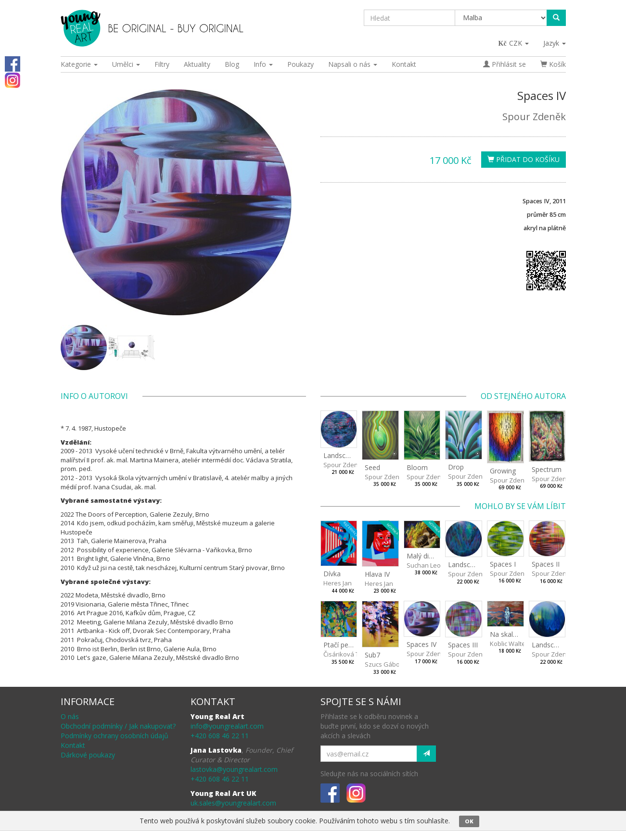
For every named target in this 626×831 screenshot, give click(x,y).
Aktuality (197, 64)
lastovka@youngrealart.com (234, 769)
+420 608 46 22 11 (220, 735)
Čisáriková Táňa (346, 654)
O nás (70, 716)
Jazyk (554, 43)
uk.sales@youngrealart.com (233, 802)
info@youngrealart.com (227, 726)
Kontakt (404, 64)
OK (469, 821)
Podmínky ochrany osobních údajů (114, 735)
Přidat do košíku (523, 159)
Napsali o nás (352, 64)
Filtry (161, 64)
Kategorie (79, 64)
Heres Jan (337, 583)
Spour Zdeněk (534, 116)
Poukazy (300, 64)
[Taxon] (501, 18)
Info (263, 64)
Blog (232, 64)
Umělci (126, 64)
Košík (553, 64)
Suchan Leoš (425, 565)
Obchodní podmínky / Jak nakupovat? (118, 726)
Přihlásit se (504, 64)
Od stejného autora (523, 396)
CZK (514, 43)
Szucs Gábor (383, 664)
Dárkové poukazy (88, 754)
